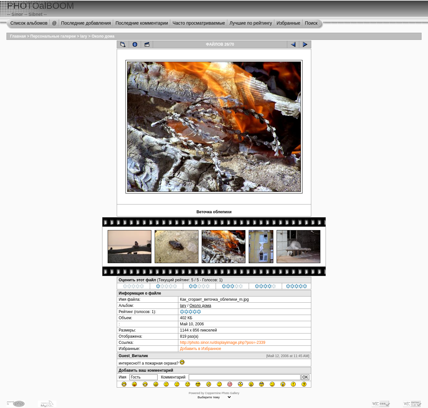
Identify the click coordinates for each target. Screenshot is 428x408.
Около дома (102, 36)
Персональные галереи (53, 36)
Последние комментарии (141, 23)
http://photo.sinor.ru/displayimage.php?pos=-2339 (222, 342)
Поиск (311, 23)
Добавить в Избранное (200, 348)
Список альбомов (28, 23)
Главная (18, 36)
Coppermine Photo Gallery (222, 393)
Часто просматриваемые (198, 23)
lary (83, 36)
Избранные (288, 23)
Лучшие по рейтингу (251, 23)
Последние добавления (86, 23)
